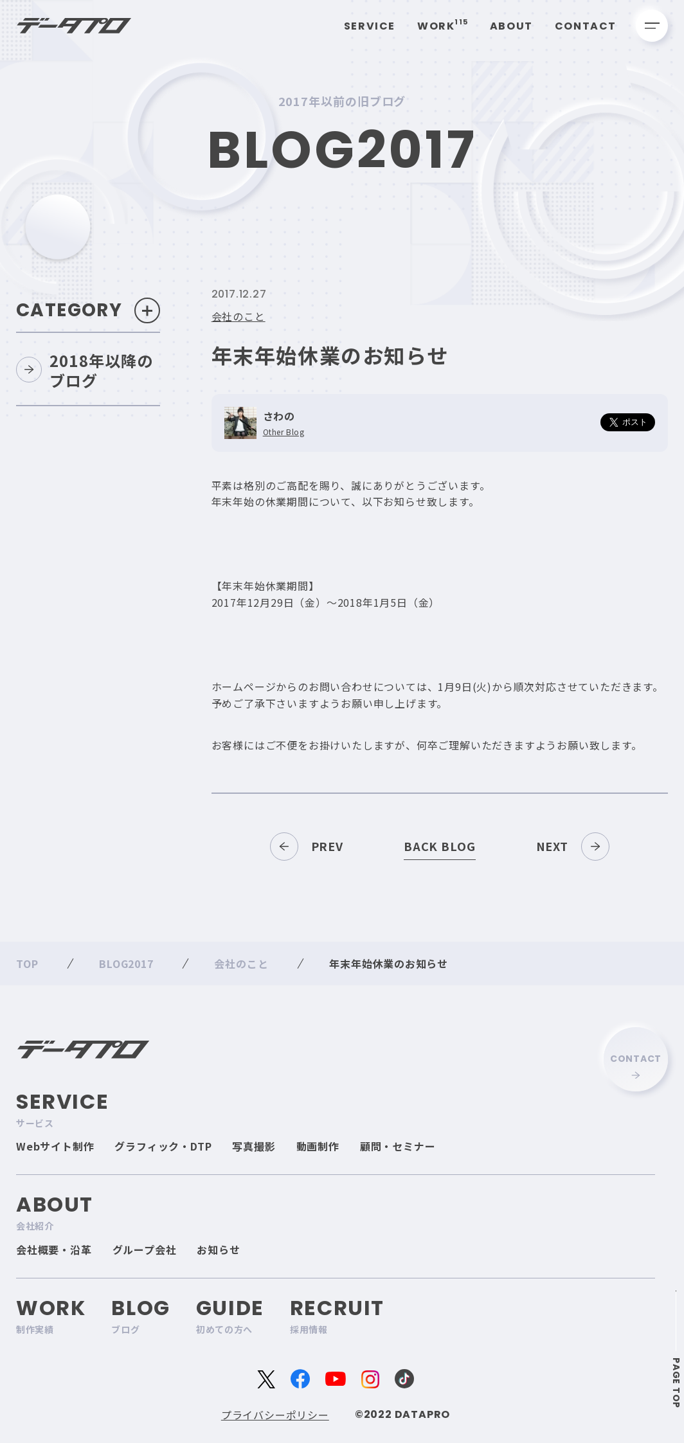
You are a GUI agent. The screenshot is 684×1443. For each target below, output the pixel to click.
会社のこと (239, 316)
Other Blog (284, 432)
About (511, 26)
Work (442, 26)
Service (369, 26)
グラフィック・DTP (163, 1146)
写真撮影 (253, 1146)
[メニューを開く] (652, 26)
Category (88, 310)
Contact (585, 26)
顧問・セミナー (398, 1146)
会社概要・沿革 (54, 1249)
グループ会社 (145, 1249)
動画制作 (317, 1146)
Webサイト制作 (55, 1146)
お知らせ (218, 1249)
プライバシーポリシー (275, 1414)
